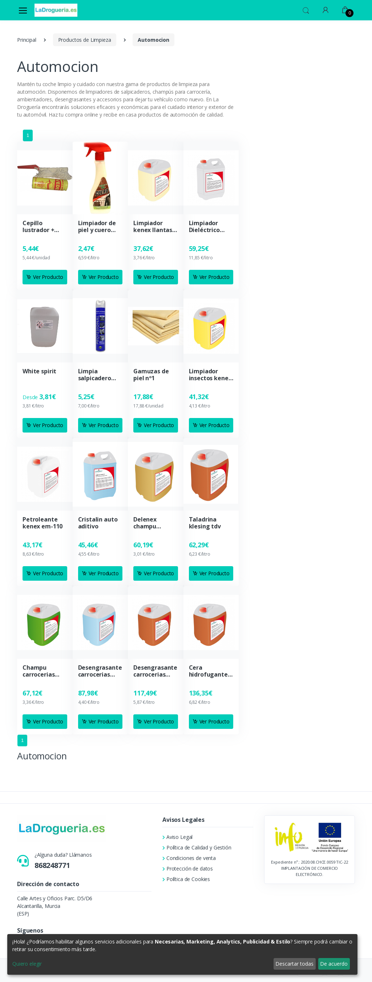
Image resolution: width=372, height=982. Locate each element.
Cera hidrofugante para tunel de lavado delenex (210, 671)
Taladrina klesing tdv (205, 523)
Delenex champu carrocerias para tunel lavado (149, 523)
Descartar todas (294, 963)
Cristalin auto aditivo (98, 523)
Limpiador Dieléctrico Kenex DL (204, 227)
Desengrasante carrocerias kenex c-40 (100, 671)
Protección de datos (187, 868)
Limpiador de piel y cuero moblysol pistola (97, 227)
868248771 (52, 865)
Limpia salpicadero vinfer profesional (94, 375)
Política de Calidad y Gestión (196, 847)
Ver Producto (44, 276)
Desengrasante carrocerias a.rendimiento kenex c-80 (155, 671)
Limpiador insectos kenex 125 (210, 375)
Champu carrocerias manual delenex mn (39, 671)
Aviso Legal (177, 836)
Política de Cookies (186, 879)
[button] (306, 9)
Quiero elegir (27, 963)
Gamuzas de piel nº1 (151, 375)
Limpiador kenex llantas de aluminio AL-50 (152, 227)
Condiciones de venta (189, 858)
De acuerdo (334, 963)
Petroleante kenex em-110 (42, 523)
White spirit (39, 371)
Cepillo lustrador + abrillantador (42, 227)
